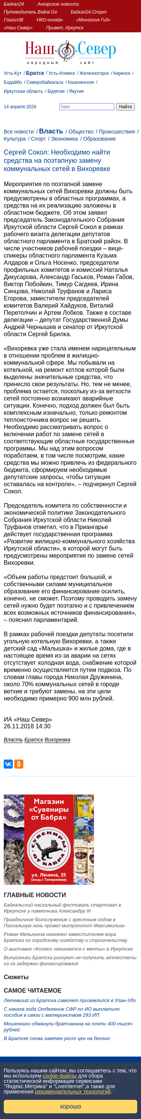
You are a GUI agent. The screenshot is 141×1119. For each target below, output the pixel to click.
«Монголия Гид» (93, 20)
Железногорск (94, 73)
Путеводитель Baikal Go (30, 12)
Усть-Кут (12, 73)
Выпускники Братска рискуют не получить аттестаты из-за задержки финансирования (70, 960)
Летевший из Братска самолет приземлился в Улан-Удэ (70, 1000)
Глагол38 (13, 20)
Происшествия (117, 132)
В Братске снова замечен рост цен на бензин (57, 1038)
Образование (99, 139)
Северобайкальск (44, 82)
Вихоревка (57, 740)
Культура (15, 139)
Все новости (19, 132)
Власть (51, 131)
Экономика (64, 139)
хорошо (70, 1106)
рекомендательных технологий (73, 1092)
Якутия (76, 91)
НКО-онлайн (50, 20)
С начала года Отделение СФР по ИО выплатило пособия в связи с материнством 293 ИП (62, 1012)
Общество (81, 132)
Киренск (121, 73)
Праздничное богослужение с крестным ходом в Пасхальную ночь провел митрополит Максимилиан (64, 922)
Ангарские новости (58, 4)
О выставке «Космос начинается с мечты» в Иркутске (68, 949)
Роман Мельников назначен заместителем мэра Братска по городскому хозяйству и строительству (65, 937)
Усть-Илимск (62, 73)
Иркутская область (23, 91)
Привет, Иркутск (65, 27)
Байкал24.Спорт (89, 12)
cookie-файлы (59, 1076)
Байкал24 (14, 4)
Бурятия (56, 91)
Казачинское (81, 82)
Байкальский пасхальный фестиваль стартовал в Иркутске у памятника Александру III (62, 908)
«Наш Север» (18, 27)
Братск (35, 73)
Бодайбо (13, 82)
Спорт (38, 139)
